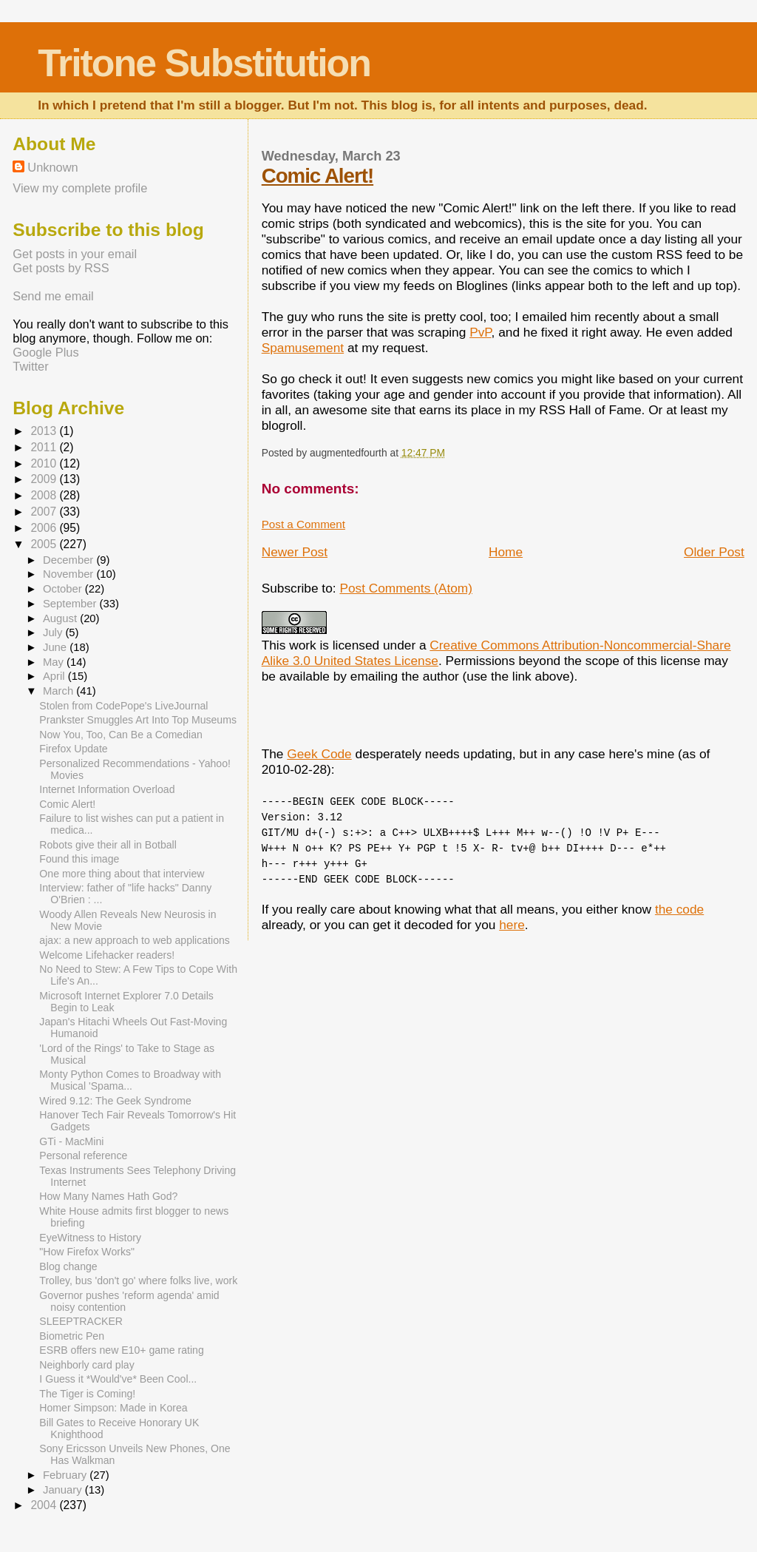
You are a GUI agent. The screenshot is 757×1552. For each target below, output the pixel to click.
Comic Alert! (317, 175)
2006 (44, 528)
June (56, 647)
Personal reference (83, 1155)
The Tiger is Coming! (87, 1394)
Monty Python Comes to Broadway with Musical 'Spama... (130, 1080)
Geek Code (319, 753)
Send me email (53, 296)
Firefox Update (73, 749)
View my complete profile (80, 188)
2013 (44, 431)
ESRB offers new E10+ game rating (121, 1350)
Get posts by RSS (61, 267)
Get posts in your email (75, 253)
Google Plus (45, 352)
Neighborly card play (86, 1365)
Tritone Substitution (204, 62)
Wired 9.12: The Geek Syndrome (115, 1101)
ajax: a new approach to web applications (134, 940)
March (59, 691)
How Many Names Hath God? (108, 1196)
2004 (44, 1505)
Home (506, 551)
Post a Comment (303, 524)
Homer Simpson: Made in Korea (113, 1408)
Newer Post (294, 551)
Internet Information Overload (106, 789)
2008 (44, 495)
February (66, 1475)
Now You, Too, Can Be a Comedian (120, 734)
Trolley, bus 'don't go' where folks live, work (138, 1280)
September (71, 604)
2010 (44, 463)
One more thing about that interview (121, 874)
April (55, 676)
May (55, 662)
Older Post (714, 551)
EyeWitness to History (90, 1238)
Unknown (52, 167)
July (54, 632)
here (512, 924)
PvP (480, 332)
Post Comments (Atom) (405, 588)
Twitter (30, 366)
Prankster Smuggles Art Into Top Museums (138, 720)
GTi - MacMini (71, 1141)
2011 (44, 447)
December (69, 560)
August (61, 618)
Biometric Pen (71, 1336)
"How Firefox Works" (87, 1252)
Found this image (79, 859)
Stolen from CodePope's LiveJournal (123, 706)
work (302, 645)
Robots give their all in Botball (107, 845)
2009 (44, 479)
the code (679, 909)
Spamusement (303, 347)
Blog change (68, 1266)
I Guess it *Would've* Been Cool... (118, 1379)
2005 (44, 544)
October (64, 589)
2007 (44, 511)
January (64, 1490)
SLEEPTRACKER (81, 1321)
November (69, 574)
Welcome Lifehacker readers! (106, 955)
